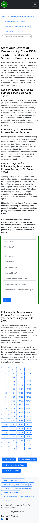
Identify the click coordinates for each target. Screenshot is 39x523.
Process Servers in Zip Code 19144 (22, 17)
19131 (5, 401)
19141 (20, 409)
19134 (28, 401)
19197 (20, 448)
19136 (13, 405)
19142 (28, 409)
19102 (13, 373)
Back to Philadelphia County (14, 465)
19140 (13, 409)
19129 (20, 397)
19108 (28, 377)
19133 (20, 401)
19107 (20, 377)
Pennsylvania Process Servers (15, 21)
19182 (13, 436)
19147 (28, 413)
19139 (5, 409)
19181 (5, 436)
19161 (13, 424)
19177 (13, 432)
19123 (5, 393)
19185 (5, 440)
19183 (20, 436)
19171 (5, 428)
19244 (28, 448)
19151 (28, 417)
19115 (13, 385)
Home (4, 17)
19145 (13, 413)
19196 (13, 448)
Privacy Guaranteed (10, 496)
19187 (13, 440)
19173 (20, 428)
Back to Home (8, 459)
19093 (20, 369)
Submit (7, 300)
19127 (5, 397)
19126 (28, 393)
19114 (5, 385)
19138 (28, 405)
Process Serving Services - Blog (15, 484)
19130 (28, 397)
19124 (13, 393)
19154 (20, 420)
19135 (5, 405)
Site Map (6, 488)
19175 (28, 428)
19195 (5, 448)
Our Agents (7, 500)
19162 (20, 424)
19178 (20, 432)
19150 (20, 417)
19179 (28, 432)
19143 (5, 413)
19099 (28, 369)
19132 (13, 401)
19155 (28, 420)
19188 (20, 440)
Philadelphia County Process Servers (17, 26)
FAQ (31, 484)
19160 (5, 424)
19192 (13, 444)
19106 (13, 377)
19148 (5, 417)
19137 (20, 405)
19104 (28, 373)
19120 (13, 389)
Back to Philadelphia (11, 471)
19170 (28, 424)
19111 (20, 381)
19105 (5, 377)
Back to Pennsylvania (27, 459)
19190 (28, 440)
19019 (5, 369)
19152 (5, 420)
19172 (13, 428)
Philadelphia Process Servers (14, 31)
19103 (20, 373)
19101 (5, 373)
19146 (20, 413)
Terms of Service (27, 496)
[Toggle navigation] (35, 4)
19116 (20, 385)
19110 (13, 381)
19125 (20, 393)
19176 (5, 432)
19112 (28, 381)
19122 (28, 389)
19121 (20, 389)
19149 (13, 417)
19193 (20, 444)
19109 (5, 381)
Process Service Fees (11, 492)
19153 (13, 420)
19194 (28, 444)
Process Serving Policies (21, 488)
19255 (5, 452)
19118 (28, 385)
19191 (5, 444)
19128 (13, 397)
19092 (13, 369)
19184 (28, 436)
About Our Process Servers (13, 480)
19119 (5, 389)
